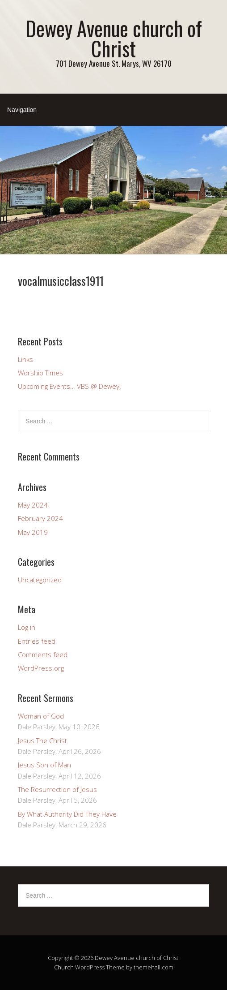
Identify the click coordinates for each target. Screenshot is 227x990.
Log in (26, 627)
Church (64, 967)
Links (25, 359)
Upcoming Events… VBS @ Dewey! (69, 386)
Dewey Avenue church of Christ (113, 38)
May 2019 (33, 532)
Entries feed (36, 641)
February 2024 (40, 518)
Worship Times (40, 372)
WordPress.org (41, 667)
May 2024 (33, 504)
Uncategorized (40, 579)
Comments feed (42, 654)
